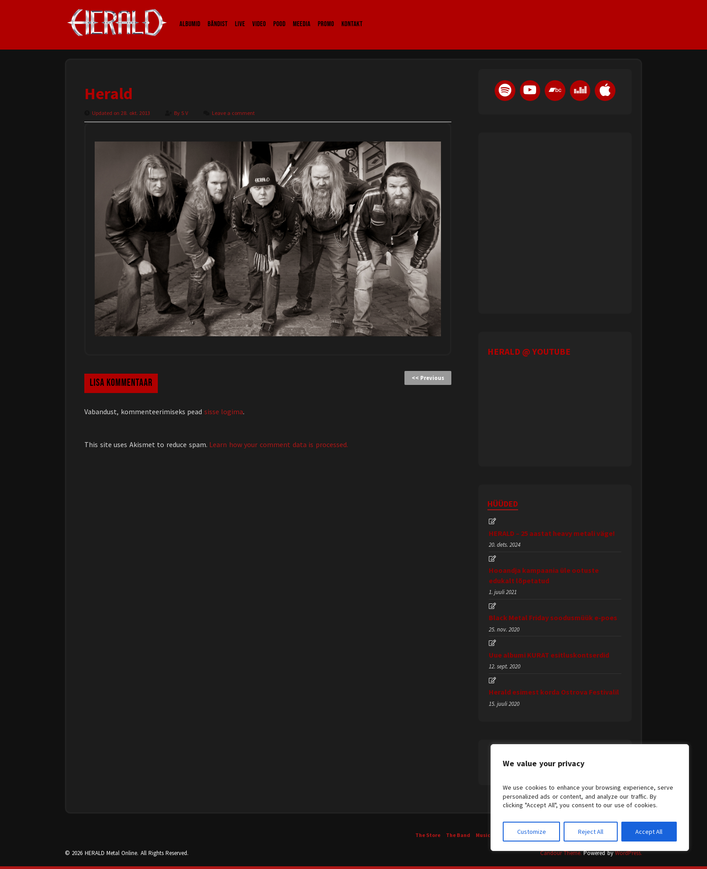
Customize (531, 832)
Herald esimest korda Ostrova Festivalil (554, 691)
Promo (326, 15)
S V (185, 113)
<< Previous (428, 378)
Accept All (648, 832)
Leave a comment (233, 113)
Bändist (218, 15)
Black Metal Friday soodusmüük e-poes (553, 617)
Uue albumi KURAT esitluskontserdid (549, 654)
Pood (279, 15)
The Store (428, 835)
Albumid (190, 15)
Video (259, 15)
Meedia (301, 15)
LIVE (240, 15)
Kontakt (352, 15)
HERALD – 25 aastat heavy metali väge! (552, 533)
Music (483, 835)
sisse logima (223, 411)
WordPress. (628, 853)
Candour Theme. (561, 853)
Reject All (590, 832)
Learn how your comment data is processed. (278, 444)
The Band (458, 835)
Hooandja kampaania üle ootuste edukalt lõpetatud (544, 575)
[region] (590, 797)
